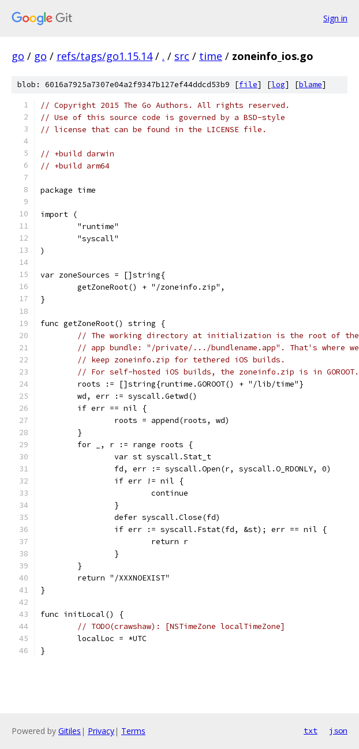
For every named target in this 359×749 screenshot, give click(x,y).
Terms (133, 730)
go (18, 56)
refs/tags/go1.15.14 (104, 56)
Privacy (101, 730)
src (181, 56)
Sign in (335, 18)
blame (310, 84)
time (210, 56)
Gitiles (69, 730)
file (248, 84)
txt (310, 730)
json (338, 730)
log (278, 84)
